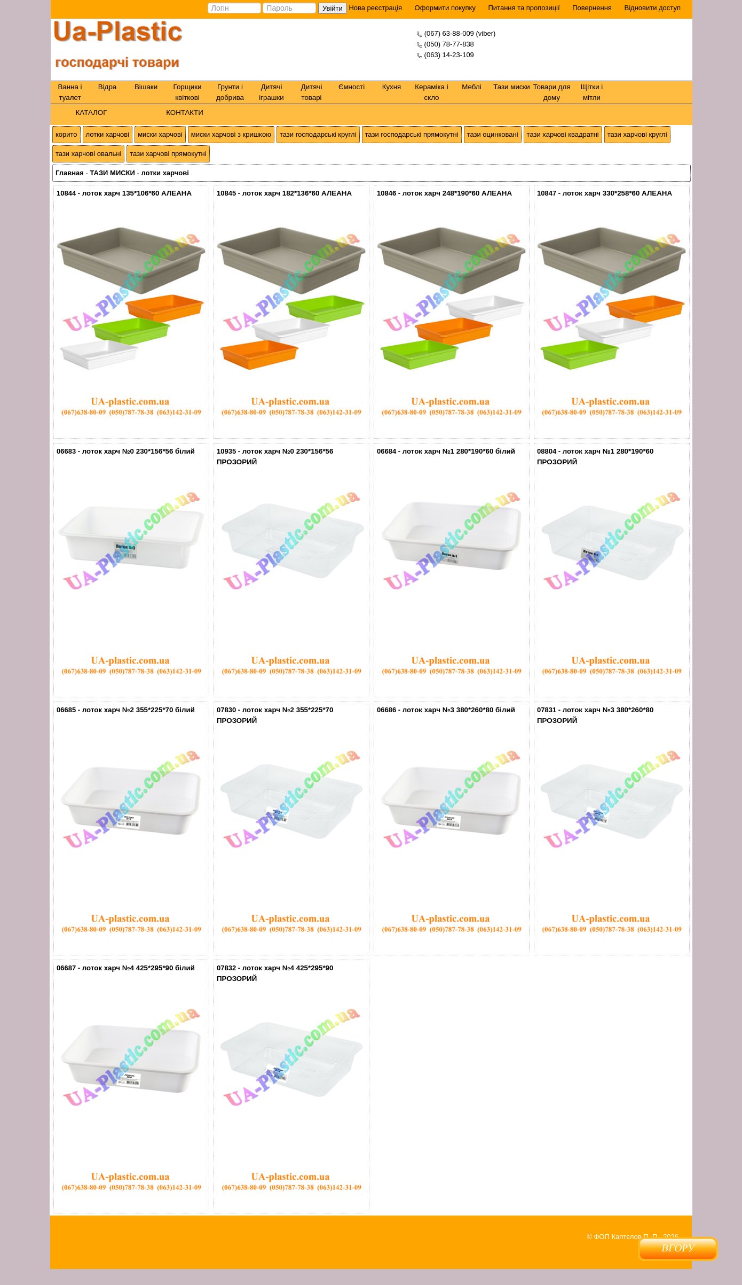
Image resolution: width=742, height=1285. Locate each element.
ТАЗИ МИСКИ (112, 173)
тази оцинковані (492, 134)
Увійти (332, 8)
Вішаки (146, 87)
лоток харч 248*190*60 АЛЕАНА (457, 193)
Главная (70, 173)
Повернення (592, 8)
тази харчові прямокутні (168, 154)
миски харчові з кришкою (231, 134)
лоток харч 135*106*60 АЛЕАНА (137, 193)
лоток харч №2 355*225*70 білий (138, 710)
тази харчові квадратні (563, 134)
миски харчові (160, 134)
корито (66, 134)
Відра (107, 87)
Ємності (351, 87)
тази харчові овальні (88, 154)
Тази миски (511, 87)
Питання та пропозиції (524, 8)
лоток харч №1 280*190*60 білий (458, 451)
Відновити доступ (652, 8)
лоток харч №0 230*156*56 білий (138, 451)
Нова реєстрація (374, 8)
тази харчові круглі (637, 134)
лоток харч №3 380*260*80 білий (458, 710)
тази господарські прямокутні (412, 134)
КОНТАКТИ (184, 112)
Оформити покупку (445, 8)
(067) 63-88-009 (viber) (460, 33)
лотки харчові (108, 134)
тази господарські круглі (318, 134)
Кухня (391, 87)
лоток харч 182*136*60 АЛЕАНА (297, 193)
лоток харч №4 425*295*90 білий (138, 968)
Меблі (471, 87)
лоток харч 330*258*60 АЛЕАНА (617, 193)
